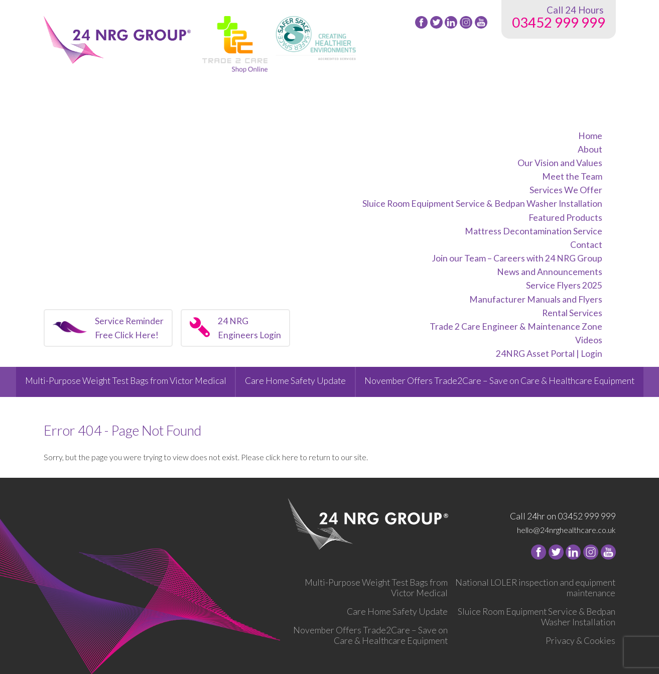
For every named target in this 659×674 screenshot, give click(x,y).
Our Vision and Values (559, 163)
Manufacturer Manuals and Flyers (535, 299)
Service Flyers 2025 (564, 285)
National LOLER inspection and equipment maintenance (535, 587)
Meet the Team (572, 176)
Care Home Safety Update (295, 380)
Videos (588, 340)
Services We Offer (566, 190)
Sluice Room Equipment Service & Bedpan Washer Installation (482, 203)
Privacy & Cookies (580, 640)
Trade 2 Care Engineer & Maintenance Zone (516, 326)
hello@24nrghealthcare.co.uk (566, 529)
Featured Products (565, 217)
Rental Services (572, 313)
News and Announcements (549, 271)
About (590, 149)
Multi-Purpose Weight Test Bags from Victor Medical (125, 380)
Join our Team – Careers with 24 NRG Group (517, 258)
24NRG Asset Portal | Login (549, 353)
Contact (586, 244)
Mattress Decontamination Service (533, 231)
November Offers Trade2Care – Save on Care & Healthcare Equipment (499, 380)
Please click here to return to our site (303, 457)
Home (590, 135)
